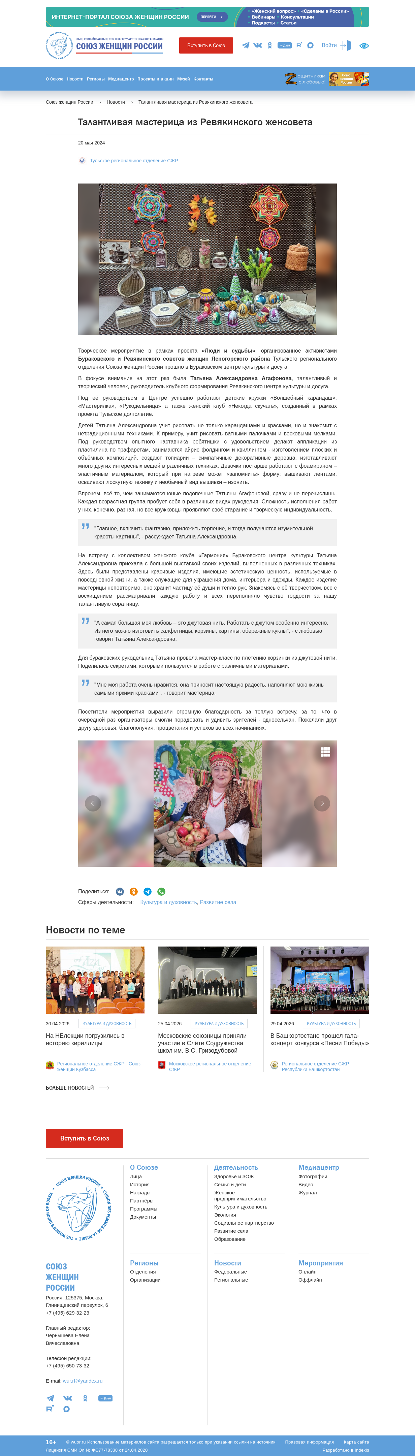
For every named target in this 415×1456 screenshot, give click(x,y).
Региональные (231, 1280)
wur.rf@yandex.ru (83, 1381)
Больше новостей (77, 1088)
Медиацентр (121, 79)
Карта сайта (356, 1442)
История (140, 1184)
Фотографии (312, 1176)
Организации (145, 1280)
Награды (140, 1192)
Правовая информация (309, 1442)
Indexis (362, 1450)
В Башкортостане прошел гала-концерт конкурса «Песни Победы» (319, 1039)
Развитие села (218, 902)
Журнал (307, 1192)
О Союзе (54, 79)
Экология (225, 1215)
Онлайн (307, 1272)
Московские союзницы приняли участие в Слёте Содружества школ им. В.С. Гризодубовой (202, 1043)
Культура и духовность (168, 902)
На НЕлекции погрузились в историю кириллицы (85, 1039)
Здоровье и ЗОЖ (234, 1176)
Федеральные (230, 1272)
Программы (143, 1209)
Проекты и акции (155, 79)
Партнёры (142, 1200)
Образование (230, 1239)
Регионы (96, 79)
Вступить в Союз (206, 45)
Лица (136, 1176)
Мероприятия (320, 1263)
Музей (183, 79)
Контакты (203, 79)
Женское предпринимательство (240, 1195)
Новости (75, 79)
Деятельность (236, 1167)
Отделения (143, 1272)
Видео (305, 1184)
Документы (143, 1217)
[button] (93, 803)
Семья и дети (230, 1184)
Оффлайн (310, 1280)
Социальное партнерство (244, 1223)
